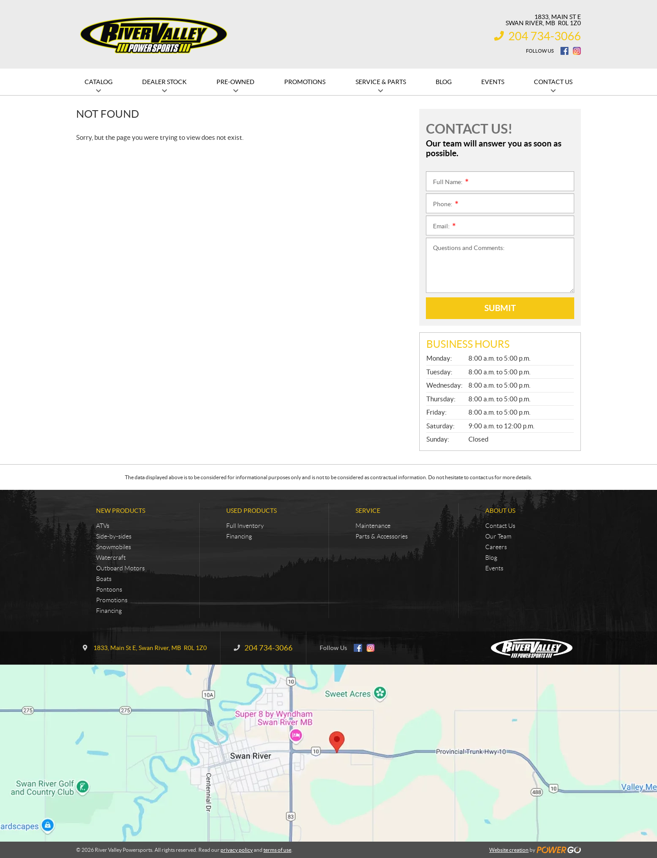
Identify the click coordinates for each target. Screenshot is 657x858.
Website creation (509, 850)
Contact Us (500, 525)
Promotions (112, 600)
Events (494, 568)
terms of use (277, 850)
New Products (120, 510)
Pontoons (109, 589)
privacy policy (236, 850)
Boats (104, 578)
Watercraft (111, 557)
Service (368, 510)
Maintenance (373, 525)
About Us (500, 510)
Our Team (498, 536)
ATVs (102, 525)
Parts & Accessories (382, 536)
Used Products (251, 510)
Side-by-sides (113, 536)
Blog (491, 557)
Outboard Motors (120, 568)
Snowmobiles (113, 546)
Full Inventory (245, 525)
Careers (496, 546)
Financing (109, 610)
